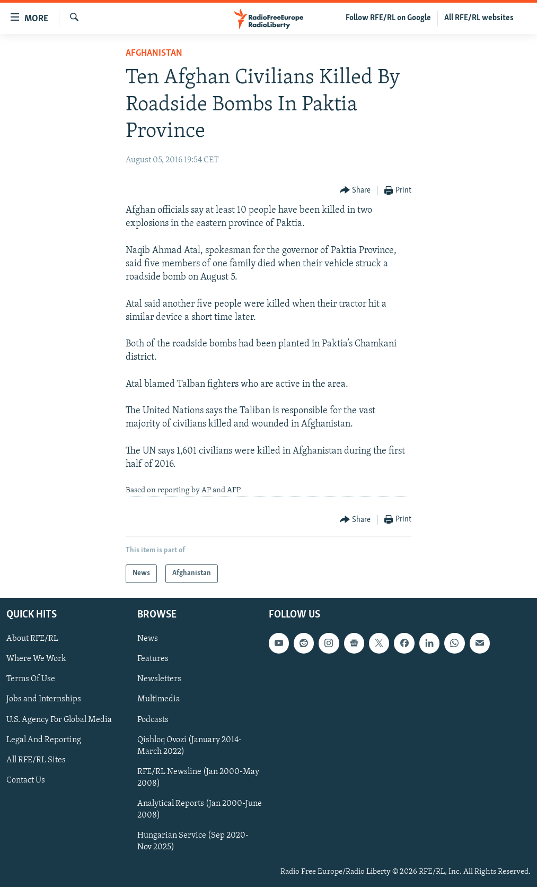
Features (153, 659)
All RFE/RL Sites (36, 759)
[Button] (355, 191)
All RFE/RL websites (479, 18)
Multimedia (158, 699)
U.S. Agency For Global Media (59, 719)
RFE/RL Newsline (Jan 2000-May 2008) (198, 777)
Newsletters (159, 679)
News (147, 638)
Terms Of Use (30, 679)
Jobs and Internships (43, 699)
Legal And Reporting (43, 739)
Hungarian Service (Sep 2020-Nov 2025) (193, 841)
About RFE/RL (32, 638)
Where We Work (36, 659)
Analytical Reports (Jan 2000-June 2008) (199, 809)
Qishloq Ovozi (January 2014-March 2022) (189, 745)
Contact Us (25, 780)
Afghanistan (154, 53)
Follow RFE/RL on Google (388, 18)
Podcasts (153, 719)
